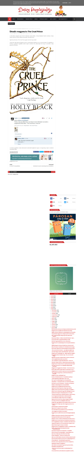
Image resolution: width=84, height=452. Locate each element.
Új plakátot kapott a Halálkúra (63, 317)
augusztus (59, 148)
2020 (57, 137)
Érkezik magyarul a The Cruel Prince (65, 347)
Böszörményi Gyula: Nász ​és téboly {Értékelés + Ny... (64, 364)
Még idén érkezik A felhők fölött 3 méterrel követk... (66, 201)
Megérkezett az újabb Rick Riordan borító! (66, 240)
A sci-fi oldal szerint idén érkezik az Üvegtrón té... (65, 332)
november (59, 144)
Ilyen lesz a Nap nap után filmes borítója (66, 305)
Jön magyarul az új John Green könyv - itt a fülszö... (66, 359)
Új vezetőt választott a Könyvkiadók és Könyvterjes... (65, 188)
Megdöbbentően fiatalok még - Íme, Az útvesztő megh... (65, 198)
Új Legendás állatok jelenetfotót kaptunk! (66, 281)
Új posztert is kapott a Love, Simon (64, 270)
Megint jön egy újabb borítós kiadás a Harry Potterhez (65, 264)
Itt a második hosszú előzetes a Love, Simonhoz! (65, 273)
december (59, 142)
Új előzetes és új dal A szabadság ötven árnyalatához (65, 345)
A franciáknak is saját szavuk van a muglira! (65, 258)
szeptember (60, 147)
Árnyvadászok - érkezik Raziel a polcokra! (66, 313)
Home (11, 28)
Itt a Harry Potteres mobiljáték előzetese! (66, 262)
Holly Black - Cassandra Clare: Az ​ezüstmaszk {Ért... (64, 234)
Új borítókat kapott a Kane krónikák (65, 293)
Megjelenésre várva (25, 28)
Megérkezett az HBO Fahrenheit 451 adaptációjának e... (65, 277)
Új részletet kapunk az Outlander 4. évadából (65, 300)
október (59, 145)
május (58, 153)
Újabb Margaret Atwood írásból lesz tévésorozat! (65, 183)
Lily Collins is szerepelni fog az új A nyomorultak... (64, 320)
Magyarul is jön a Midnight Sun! (64, 225)
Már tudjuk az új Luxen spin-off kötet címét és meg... (65, 334)
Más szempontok (62, 19)
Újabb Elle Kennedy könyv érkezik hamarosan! (66, 416)
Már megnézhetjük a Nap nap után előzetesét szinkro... (64, 172)
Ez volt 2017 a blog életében (63, 348)
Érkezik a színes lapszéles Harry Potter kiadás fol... (65, 315)
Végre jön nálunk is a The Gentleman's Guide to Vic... (65, 291)
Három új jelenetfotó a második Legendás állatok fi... (66, 338)
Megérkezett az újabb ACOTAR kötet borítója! (65, 164)
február (59, 158)
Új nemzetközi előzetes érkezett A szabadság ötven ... (64, 311)
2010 (57, 378)
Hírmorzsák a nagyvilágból (16, 28)
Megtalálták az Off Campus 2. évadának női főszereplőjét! (66, 411)
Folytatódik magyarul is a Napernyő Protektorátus (65, 169)
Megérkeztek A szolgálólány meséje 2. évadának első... (65, 295)
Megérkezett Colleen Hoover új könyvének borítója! (66, 210)
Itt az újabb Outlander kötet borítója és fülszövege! (68, 402)
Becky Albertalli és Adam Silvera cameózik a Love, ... (66, 218)
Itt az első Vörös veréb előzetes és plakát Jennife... (66, 326)
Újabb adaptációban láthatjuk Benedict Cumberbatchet (66, 298)
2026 (57, 128)
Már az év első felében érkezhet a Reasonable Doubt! (64, 309)
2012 (57, 375)
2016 (57, 368)
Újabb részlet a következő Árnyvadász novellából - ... (65, 245)
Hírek (13, 19)
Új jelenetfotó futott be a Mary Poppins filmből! (65, 260)
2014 (57, 372)
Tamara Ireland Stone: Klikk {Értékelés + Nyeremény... (66, 252)
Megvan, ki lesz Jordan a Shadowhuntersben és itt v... (64, 283)
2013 (57, 373)
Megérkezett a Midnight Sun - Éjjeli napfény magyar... (64, 196)
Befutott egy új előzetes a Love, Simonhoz (66, 178)
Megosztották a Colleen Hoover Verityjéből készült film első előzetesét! (68, 406)
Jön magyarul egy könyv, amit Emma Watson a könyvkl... (65, 223)
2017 (57, 367)
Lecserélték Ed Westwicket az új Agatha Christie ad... (66, 341)
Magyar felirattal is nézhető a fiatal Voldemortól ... (65, 279)
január (58, 159)
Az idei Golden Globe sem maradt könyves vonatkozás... (66, 329)
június (58, 151)
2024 (57, 131)
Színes (35, 19)
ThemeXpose (14, 450)
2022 (57, 134)
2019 (57, 139)
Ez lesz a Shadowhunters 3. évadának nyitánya (65, 227)
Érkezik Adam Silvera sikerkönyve (64, 336)
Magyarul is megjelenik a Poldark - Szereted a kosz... (64, 215)
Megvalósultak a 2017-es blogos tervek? (66, 343)
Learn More (64, 2)
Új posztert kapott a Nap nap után (64, 350)
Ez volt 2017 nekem (61, 354)
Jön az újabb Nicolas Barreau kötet (65, 202)
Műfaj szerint (53, 19)
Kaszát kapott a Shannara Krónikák (65, 269)
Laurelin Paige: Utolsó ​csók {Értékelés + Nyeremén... (65, 193)
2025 (57, 129)
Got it (70, 2)
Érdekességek (20, 19)
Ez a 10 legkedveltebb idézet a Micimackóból (63, 255)
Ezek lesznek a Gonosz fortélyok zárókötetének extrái (64, 162)
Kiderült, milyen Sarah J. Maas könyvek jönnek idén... (65, 208)
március (59, 156)
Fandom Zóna (29, 19)
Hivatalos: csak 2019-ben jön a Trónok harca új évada (65, 352)
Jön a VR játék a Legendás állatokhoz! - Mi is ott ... (66, 205)
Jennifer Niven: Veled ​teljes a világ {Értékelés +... (64, 362)
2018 (57, 141)
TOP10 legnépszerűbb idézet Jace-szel (65, 229)
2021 (57, 136)
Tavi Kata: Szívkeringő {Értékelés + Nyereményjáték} (64, 356)
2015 (57, 370)
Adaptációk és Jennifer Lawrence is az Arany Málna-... (65, 220)
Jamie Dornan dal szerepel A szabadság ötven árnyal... (66, 324)
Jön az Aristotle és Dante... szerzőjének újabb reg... (65, 191)
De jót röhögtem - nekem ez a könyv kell (66, 306)
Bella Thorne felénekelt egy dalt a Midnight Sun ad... (64, 247)
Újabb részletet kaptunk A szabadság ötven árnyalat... (65, 167)
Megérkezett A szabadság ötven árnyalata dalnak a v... (64, 180)
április (58, 155)
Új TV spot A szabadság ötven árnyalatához (63, 231)
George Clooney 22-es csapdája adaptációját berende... (64, 213)
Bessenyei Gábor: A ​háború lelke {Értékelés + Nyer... (64, 174)
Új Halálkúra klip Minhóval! (63, 321)
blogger (50, 167)
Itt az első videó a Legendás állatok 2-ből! (66, 176)
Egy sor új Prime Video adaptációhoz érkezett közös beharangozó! (67, 421)
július (58, 150)
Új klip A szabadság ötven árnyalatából (65, 238)
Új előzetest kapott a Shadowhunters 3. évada (66, 250)
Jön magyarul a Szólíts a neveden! (64, 274)
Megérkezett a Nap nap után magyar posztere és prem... (65, 267)
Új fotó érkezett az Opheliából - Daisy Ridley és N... (65, 303)
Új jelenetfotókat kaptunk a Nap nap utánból (65, 242)
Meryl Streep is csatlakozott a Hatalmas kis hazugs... (66, 185)
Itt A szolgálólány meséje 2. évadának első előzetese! (66, 289)
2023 (57, 133)
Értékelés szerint (43, 19)
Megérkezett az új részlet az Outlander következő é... (65, 286)
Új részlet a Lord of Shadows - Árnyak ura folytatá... (66, 236)
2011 (57, 376)
